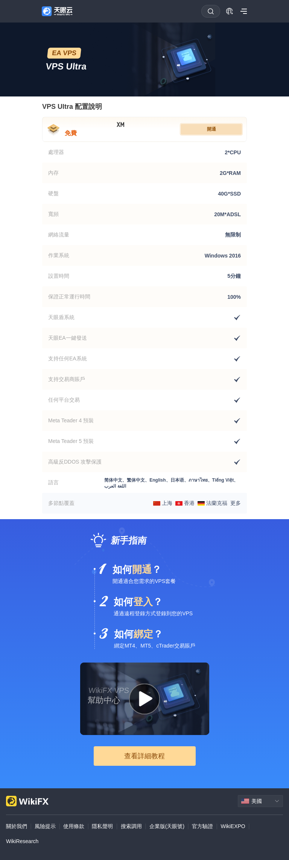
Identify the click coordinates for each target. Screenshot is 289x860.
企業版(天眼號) (166, 826)
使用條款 (73, 826)
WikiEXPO (233, 826)
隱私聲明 (102, 826)
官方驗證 (202, 826)
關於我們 (16, 826)
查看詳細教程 (144, 756)
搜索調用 (131, 826)
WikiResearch (22, 841)
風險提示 (45, 826)
